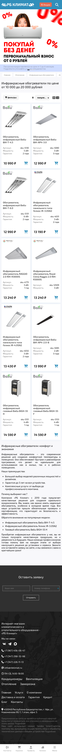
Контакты (17, 701)
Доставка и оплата (13, 697)
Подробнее (20, 723)
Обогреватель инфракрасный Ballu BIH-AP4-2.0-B (44, 339)
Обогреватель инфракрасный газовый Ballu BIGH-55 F (45, 409)
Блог (4, 701)
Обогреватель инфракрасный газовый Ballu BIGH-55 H (15, 409)
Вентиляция (34, 679)
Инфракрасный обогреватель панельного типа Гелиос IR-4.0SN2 (12, 341)
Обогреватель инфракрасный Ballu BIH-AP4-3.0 (44, 139)
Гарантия (34, 697)
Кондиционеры (11, 679)
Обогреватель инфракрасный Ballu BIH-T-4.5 (14, 139)
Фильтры (11, 97)
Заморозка (27, 684)
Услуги (19, 692)
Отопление (8, 684)
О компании (34, 692)
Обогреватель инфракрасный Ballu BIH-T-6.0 (14, 205)
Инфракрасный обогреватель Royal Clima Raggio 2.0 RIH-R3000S (44, 275)
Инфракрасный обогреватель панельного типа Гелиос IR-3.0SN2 (42, 206)
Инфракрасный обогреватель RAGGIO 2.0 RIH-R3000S (15, 274)
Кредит (47, 697)
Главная (6, 692)
